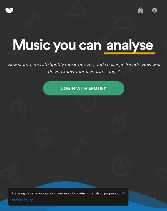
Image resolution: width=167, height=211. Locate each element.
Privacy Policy (22, 199)
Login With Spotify (83, 88)
